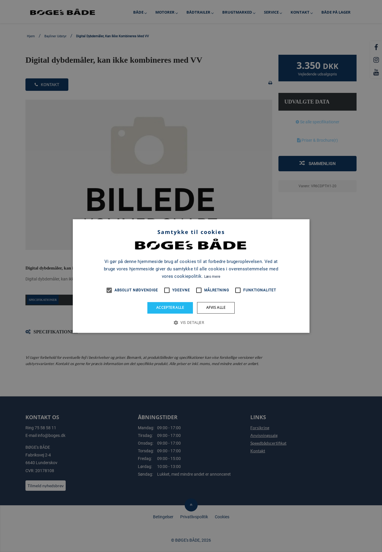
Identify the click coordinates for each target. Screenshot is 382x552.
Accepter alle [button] (170, 307)
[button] (191, 322)
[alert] (191, 276)
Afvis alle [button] (215, 307)
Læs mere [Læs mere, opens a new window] (212, 277)
